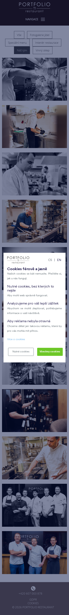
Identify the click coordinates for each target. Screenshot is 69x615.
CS (50, 260)
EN (59, 260)
